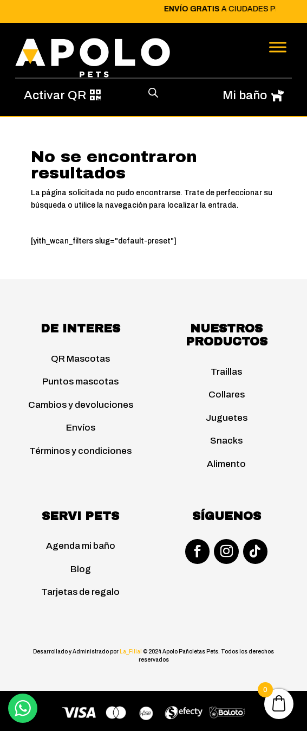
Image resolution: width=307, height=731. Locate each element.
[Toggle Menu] (277, 47)
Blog (80, 569)
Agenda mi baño (80, 546)
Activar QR (55, 95)
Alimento (226, 464)
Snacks (226, 440)
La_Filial (131, 652)
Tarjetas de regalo (80, 592)
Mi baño (245, 95)
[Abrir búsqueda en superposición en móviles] (153, 93)
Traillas (226, 372)
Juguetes (226, 418)
